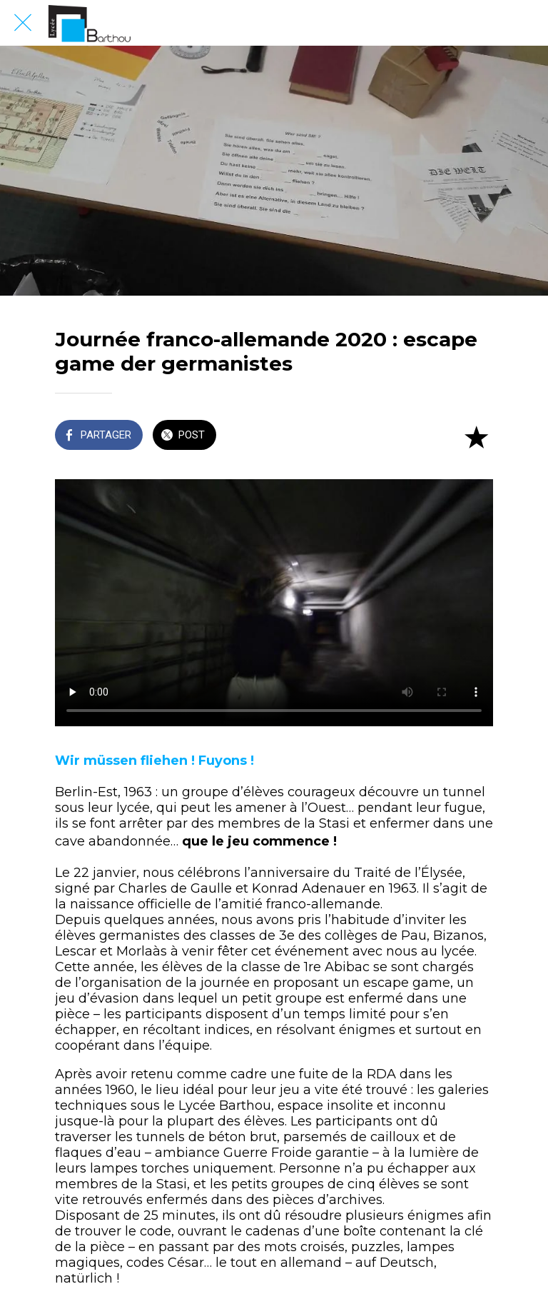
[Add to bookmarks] (476, 436)
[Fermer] (22, 22)
